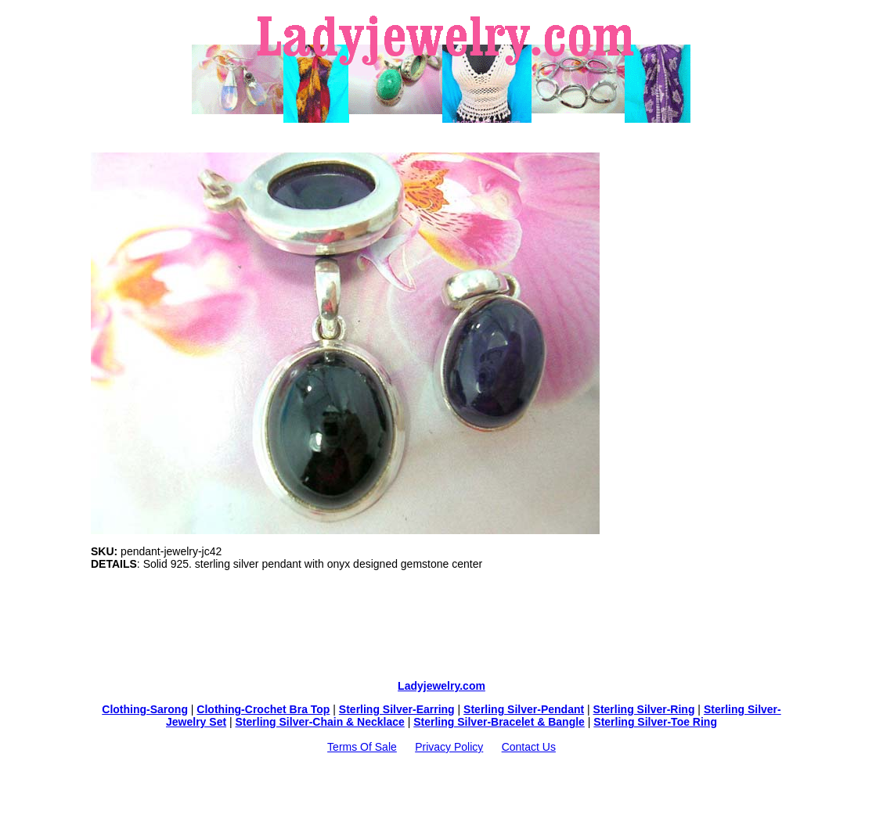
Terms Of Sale (362, 747)
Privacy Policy (449, 747)
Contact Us (529, 747)
